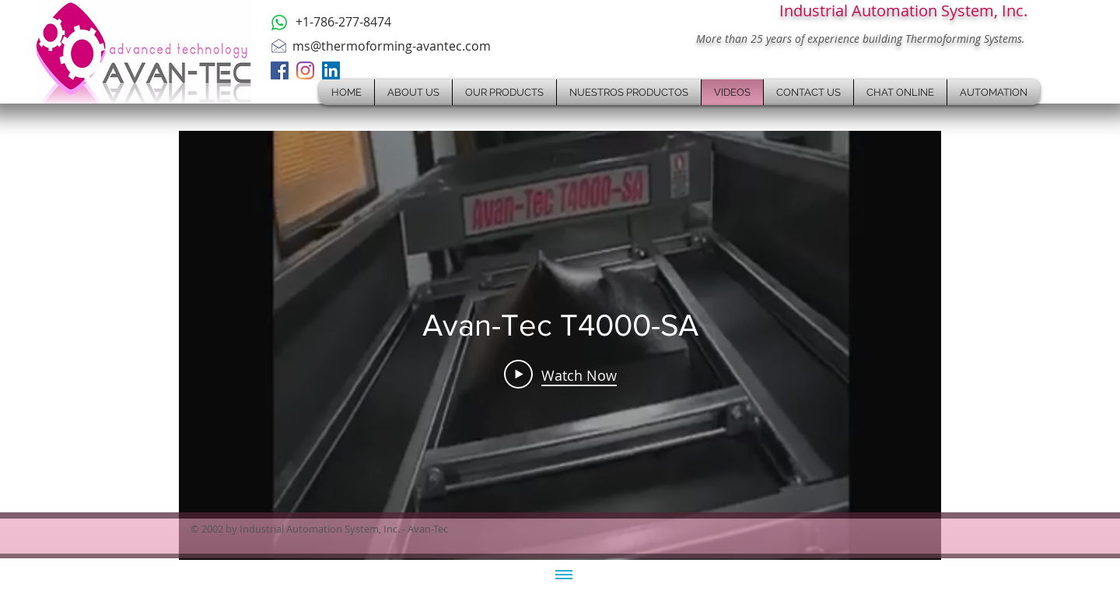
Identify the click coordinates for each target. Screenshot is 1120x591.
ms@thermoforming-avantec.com (391, 46)
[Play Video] (560, 374)
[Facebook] (280, 70)
